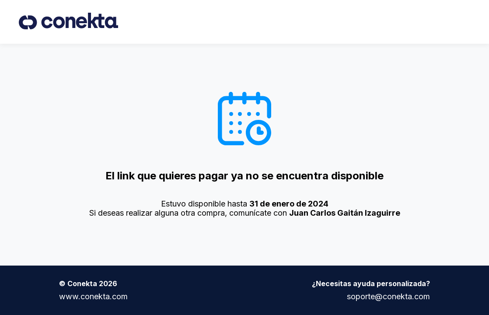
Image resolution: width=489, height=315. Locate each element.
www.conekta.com (93, 296)
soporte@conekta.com (388, 296)
